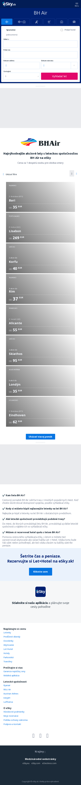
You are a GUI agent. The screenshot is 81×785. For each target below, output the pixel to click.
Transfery (7, 661)
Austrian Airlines (10, 693)
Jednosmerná (11, 35)
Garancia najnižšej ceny (14, 671)
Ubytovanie (8, 645)
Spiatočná (10, 30)
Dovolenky (8, 640)
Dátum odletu (8, 61)
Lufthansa (8, 702)
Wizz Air (7, 689)
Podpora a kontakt (12, 724)
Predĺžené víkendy (11, 636)
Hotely (6, 653)
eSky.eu (26, 763)
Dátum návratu (47, 61)
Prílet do (6, 50)
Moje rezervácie (10, 716)
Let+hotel (8, 649)
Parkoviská (8, 657)
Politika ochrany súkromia (15, 720)
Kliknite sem (40, 571)
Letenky (7, 632)
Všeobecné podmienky (13, 711)
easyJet (6, 697)
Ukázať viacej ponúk (40, 436)
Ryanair (6, 685)
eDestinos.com (49, 763)
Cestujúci (7, 71)
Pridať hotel (69, 29)
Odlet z (6, 39)
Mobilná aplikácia (11, 675)
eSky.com (35, 763)
